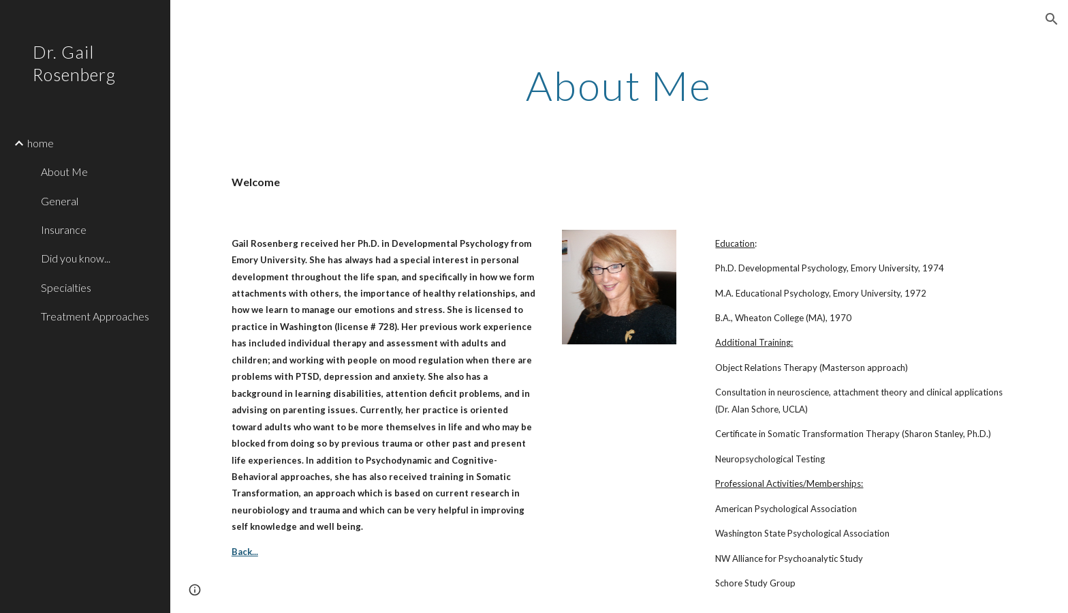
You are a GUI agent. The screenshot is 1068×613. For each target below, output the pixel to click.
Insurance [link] (64, 229)
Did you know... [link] (75, 258)
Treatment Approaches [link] (95, 316)
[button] (1051, 19)
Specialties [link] (66, 287)
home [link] (40, 142)
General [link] (59, 200)
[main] (619, 85)
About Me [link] (64, 171)
